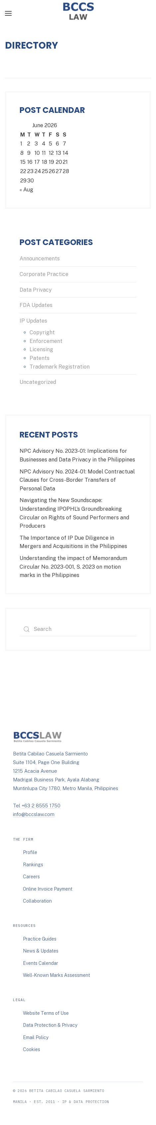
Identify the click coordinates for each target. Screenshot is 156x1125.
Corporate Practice (44, 274)
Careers (31, 876)
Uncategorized (38, 382)
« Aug (26, 189)
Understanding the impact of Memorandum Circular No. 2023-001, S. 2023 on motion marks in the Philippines (73, 566)
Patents (39, 358)
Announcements (40, 258)
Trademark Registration (60, 367)
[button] (8, 13)
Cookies (31, 1049)
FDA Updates (36, 305)
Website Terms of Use (46, 1013)
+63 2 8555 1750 (41, 805)
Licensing (41, 349)
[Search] (78, 629)
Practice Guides (39, 939)
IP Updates (33, 321)
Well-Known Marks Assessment (56, 975)
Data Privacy (36, 290)
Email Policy (35, 1037)
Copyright (42, 332)
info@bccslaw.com (33, 814)
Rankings (33, 864)
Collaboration (37, 901)
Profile (30, 852)
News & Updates (40, 951)
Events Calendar (40, 963)
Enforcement (46, 341)
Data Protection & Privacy (50, 1025)
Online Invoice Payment (47, 889)
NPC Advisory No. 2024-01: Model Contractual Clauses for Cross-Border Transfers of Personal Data (77, 480)
